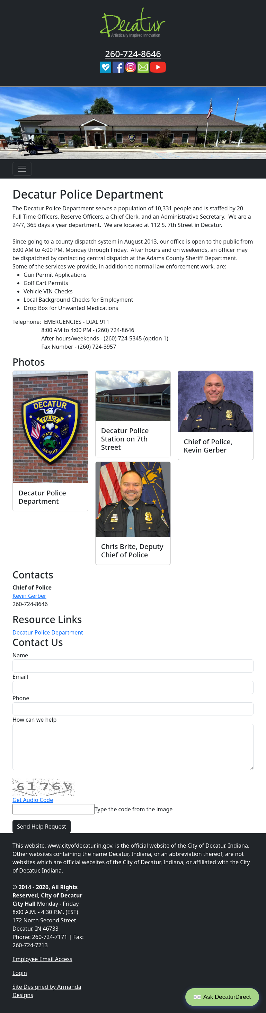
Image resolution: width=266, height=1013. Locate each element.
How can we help (34, 719)
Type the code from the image (133, 809)
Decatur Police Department (47, 632)
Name (20, 655)
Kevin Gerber (29, 596)
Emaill (20, 677)
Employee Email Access (42, 959)
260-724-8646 (133, 54)
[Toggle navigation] (22, 169)
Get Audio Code (32, 800)
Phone (20, 698)
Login (19, 973)
